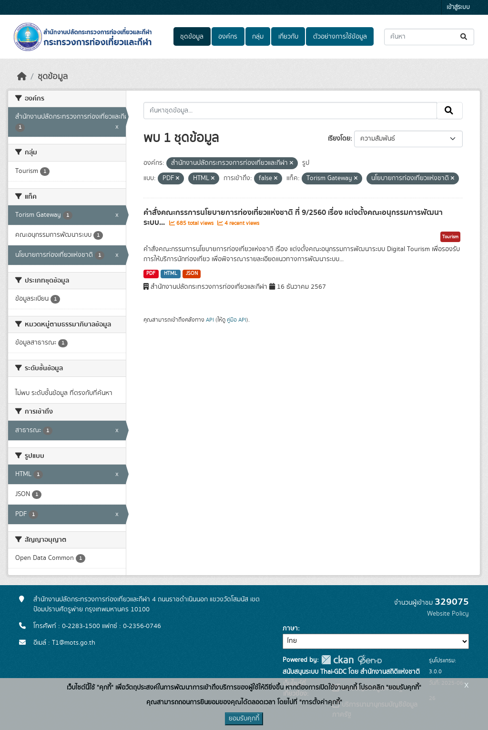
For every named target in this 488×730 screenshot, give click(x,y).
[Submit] (464, 37)
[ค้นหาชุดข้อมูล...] (429, 37)
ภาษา (290, 628)
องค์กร (227, 36)
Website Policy (448, 613)
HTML (170, 273)
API (210, 319)
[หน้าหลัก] (22, 77)
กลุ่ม (258, 36)
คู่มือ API (236, 319)
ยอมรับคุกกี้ (244, 718)
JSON (192, 273)
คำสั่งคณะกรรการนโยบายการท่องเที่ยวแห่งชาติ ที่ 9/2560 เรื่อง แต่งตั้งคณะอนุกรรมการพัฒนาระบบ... (293, 217)
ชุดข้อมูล (191, 36)
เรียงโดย (339, 138)
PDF (150, 273)
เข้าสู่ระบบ (458, 7)
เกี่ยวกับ (288, 36)
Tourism (450, 236)
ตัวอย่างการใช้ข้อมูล (340, 36)
